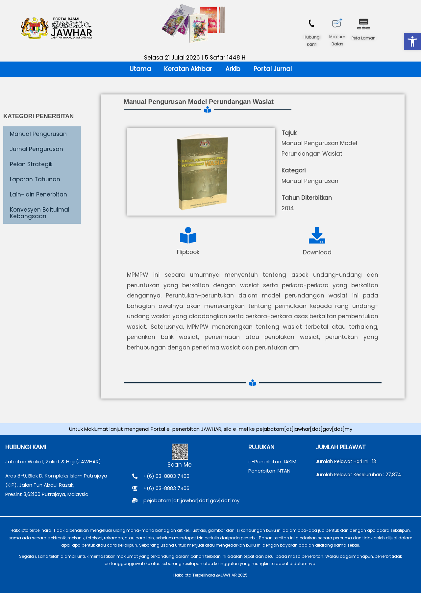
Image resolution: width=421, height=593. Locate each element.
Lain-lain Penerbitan (38, 194)
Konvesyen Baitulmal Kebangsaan (39, 213)
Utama (140, 68)
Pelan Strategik (31, 164)
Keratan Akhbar (188, 68)
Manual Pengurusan (38, 134)
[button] (412, 41)
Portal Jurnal (273, 68)
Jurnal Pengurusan (36, 149)
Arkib (232, 68)
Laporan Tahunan (35, 179)
